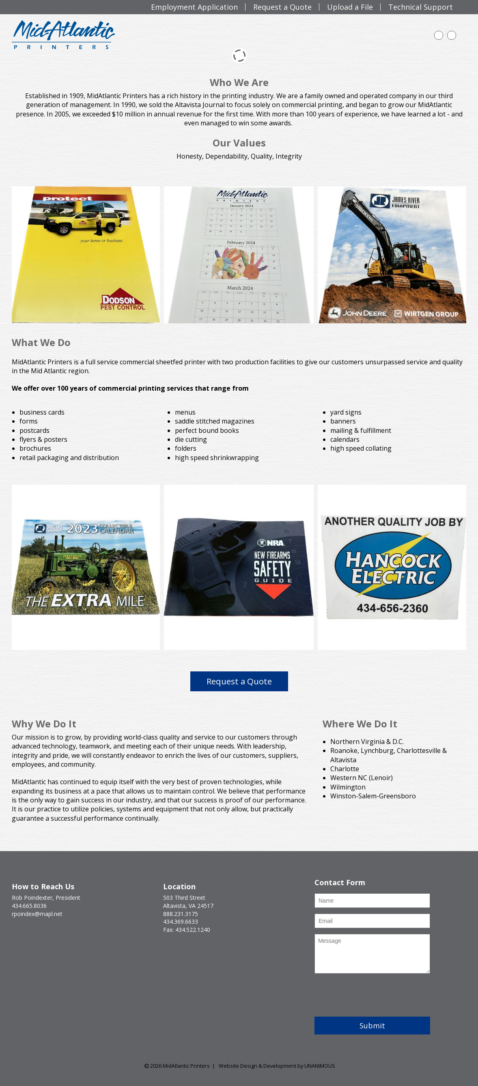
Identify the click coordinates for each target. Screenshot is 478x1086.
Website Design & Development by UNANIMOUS (277, 1065)
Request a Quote (239, 681)
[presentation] (376, 995)
